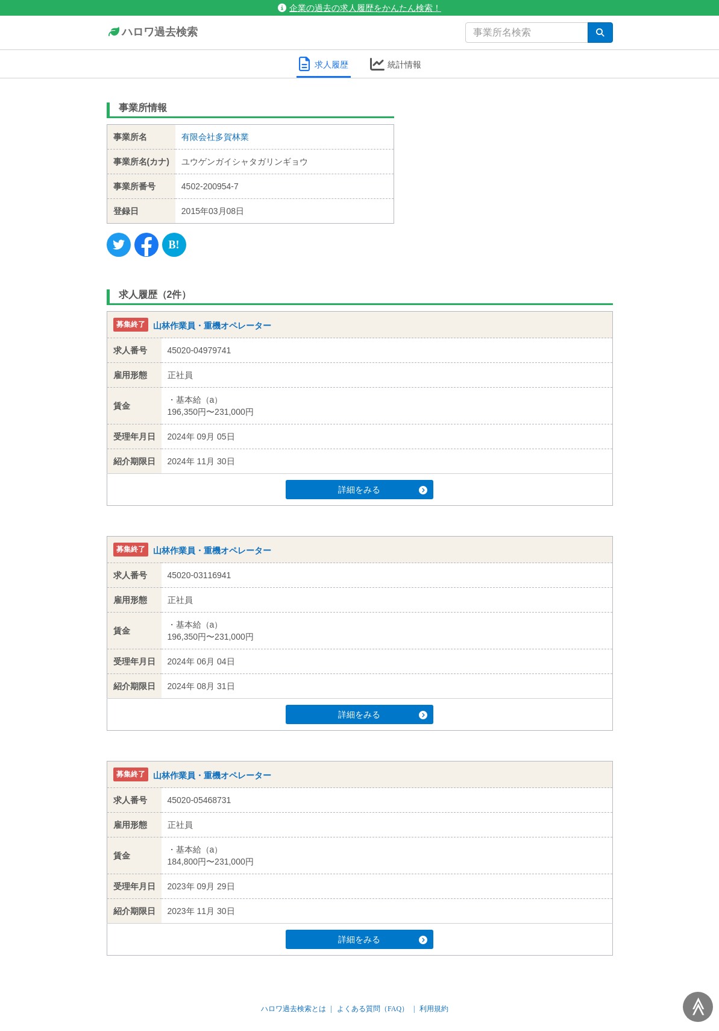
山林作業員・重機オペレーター (212, 325)
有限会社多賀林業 (215, 137)
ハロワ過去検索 (152, 32)
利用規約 (433, 1008)
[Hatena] (174, 245)
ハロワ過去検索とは (293, 1008)
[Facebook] (146, 245)
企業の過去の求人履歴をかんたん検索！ (359, 8)
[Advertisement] (512, 171)
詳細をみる (382, 489)
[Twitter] (119, 245)
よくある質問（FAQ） (373, 1008)
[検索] (600, 32)
